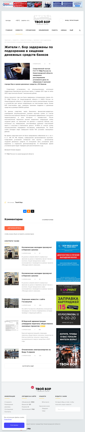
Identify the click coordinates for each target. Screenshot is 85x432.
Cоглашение (9, 409)
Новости (19, 30)
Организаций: (28, 409)
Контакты (8, 411)
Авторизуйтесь (14, 228)
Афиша (64, 30)
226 (40, 355)
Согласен (14, 425)
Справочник (31, 30)
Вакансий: (26, 404)
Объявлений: (28, 402)
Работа (55, 30)
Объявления (44, 30)
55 (39, 279)
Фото (43, 326)
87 (39, 253)
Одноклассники (44, 406)
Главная (9, 30)
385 (40, 329)
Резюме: (25, 407)
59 (49, 63)
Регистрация (74, 20)
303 (40, 305)
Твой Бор (19, 202)
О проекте (8, 402)
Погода (8, 20)
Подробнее (8, 419)
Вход (67, 20)
